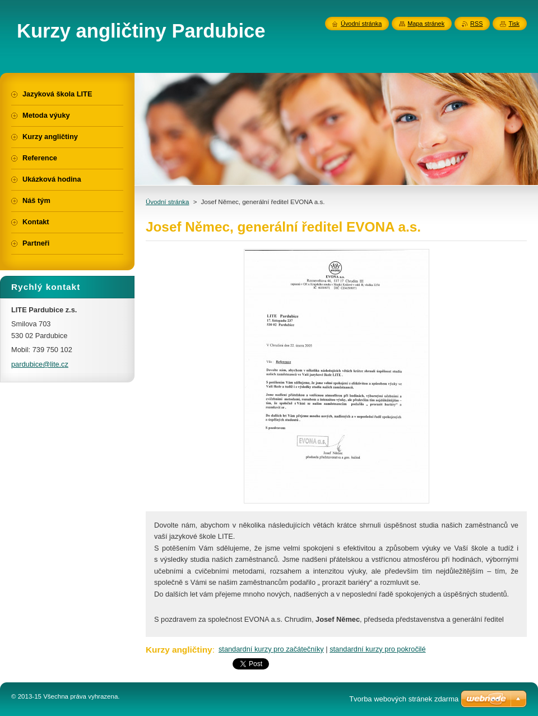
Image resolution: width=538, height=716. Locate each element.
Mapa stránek (425, 23)
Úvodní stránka (167, 201)
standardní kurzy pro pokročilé (377, 649)
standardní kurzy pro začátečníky (271, 649)
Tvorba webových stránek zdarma (403, 699)
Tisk (514, 23)
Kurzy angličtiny (179, 649)
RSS (476, 23)
